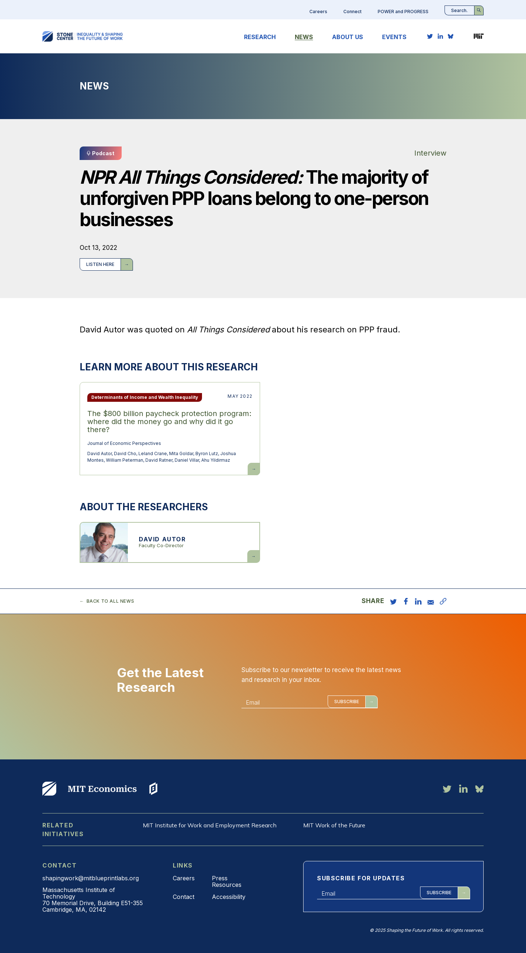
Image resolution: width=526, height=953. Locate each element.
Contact (183, 896)
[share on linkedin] (418, 601)
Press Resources (226, 881)
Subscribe (346, 701)
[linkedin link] (440, 36)
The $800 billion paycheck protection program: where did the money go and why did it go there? (169, 421)
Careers (318, 11)
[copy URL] (443, 601)
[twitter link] (430, 36)
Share (373, 601)
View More (49, 789)
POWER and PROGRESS (403, 11)
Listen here (100, 264)
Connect (352, 11)
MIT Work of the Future (334, 825)
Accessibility (228, 896)
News (304, 37)
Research (260, 37)
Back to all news (110, 601)
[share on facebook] (406, 601)
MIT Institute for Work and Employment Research (210, 825)
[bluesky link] (450, 36)
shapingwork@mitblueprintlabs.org (90, 878)
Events (394, 37)
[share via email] (430, 601)
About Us (347, 37)
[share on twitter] (393, 601)
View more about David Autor (169, 542)
